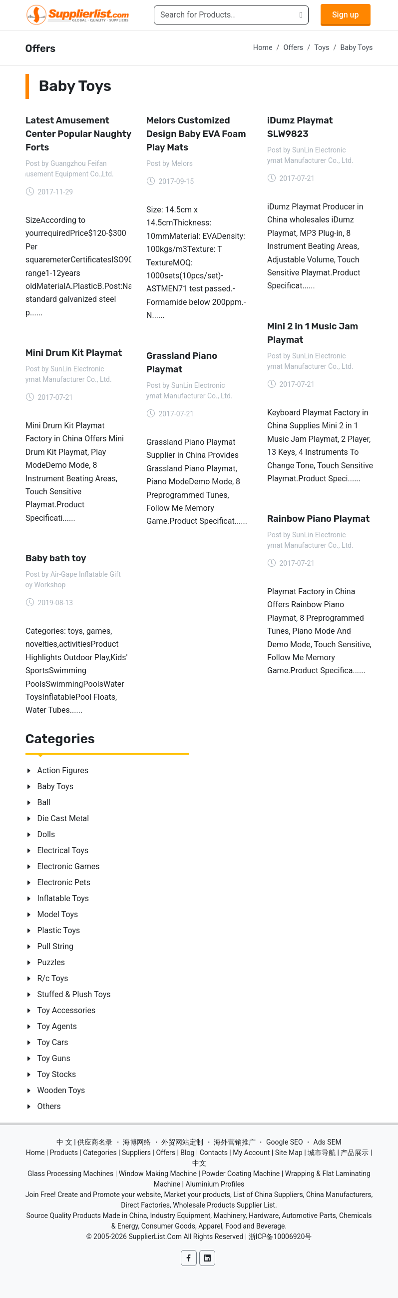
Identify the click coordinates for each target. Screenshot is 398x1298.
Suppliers (136, 1153)
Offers (294, 47)
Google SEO (284, 1142)
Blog (187, 1153)
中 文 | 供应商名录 (84, 1142)
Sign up (345, 14)
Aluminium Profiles (215, 1184)
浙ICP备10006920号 (280, 1237)
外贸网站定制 (182, 1142)
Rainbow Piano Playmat (318, 518)
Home (263, 47)
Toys (321, 47)
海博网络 (137, 1142)
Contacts (214, 1153)
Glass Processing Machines (70, 1174)
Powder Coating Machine (241, 1174)
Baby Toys (356, 47)
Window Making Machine (158, 1174)
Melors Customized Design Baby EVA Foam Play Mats (196, 134)
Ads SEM (328, 1142)
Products (64, 1153)
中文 (199, 1163)
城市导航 (322, 1153)
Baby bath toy (55, 558)
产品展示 (355, 1153)
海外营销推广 (235, 1142)
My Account (251, 1153)
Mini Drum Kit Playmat (73, 352)
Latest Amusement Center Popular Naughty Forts (78, 134)
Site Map (289, 1153)
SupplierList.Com (155, 1237)
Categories (99, 1153)
